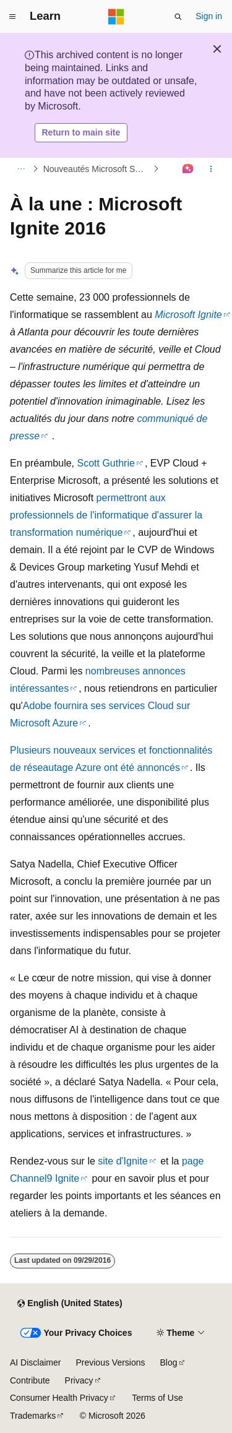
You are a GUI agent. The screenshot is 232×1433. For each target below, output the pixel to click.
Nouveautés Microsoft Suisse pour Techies (97, 169)
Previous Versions (110, 1362)
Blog (169, 1362)
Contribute (30, 1380)
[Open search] (178, 17)
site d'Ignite (122, 1161)
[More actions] (211, 169)
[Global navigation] (12, 17)
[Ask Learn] (188, 169)
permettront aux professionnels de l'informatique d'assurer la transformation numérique (106, 515)
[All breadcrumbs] (21, 169)
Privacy (79, 1380)
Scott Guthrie (106, 463)
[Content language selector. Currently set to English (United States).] (69, 1304)
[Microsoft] (116, 17)
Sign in (208, 16)
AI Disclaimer (35, 1362)
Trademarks (33, 1416)
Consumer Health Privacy (59, 1398)
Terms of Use (157, 1398)
